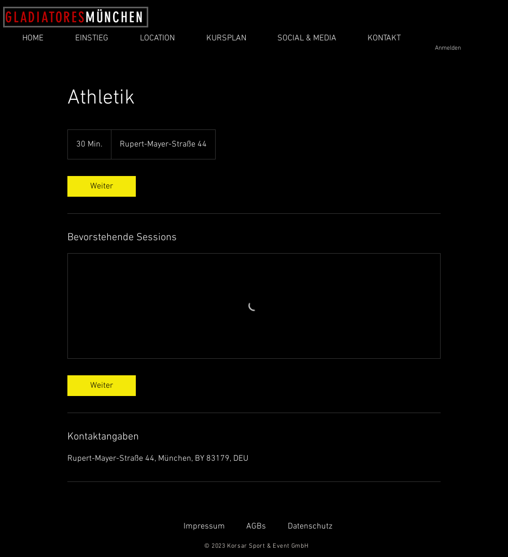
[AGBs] (255, 527)
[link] (101, 186)
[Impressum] (204, 527)
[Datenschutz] (309, 527)
